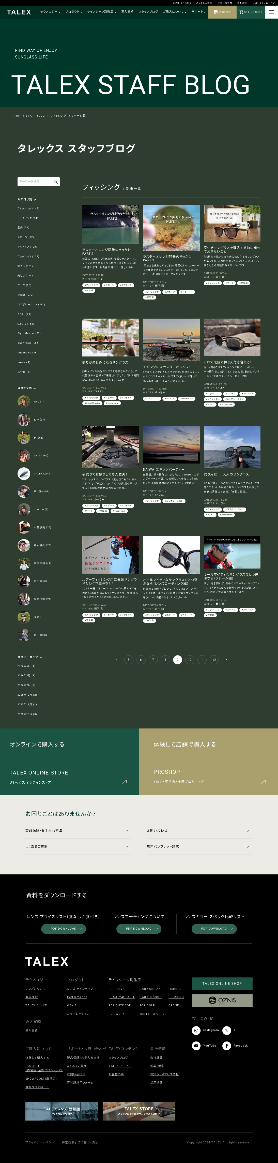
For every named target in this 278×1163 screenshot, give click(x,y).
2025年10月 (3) (27, 714)
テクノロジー (50, 11)
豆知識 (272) (26, 294)
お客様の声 (116, 1074)
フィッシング (58, 115)
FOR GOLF (147, 1005)
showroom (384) (29, 342)
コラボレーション (78, 1014)
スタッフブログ (148, 11)
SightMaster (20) (29, 333)
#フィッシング (91, 285)
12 (214, 660)
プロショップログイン (264, 3)
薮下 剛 (98, 279)
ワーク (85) (25, 285)
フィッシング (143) (29, 208)
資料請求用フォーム (80, 1082)
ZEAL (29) (25, 314)
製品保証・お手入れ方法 (76, 830)
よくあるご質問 (204, 3)
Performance (77, 997)
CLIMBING (176, 997)
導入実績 (127, 11)
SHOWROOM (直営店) (41, 1078)
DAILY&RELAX (150, 989)
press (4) (24, 362)
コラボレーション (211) (31, 304)
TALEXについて (36, 1005)
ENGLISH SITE (182, 3)
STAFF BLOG (35, 115)
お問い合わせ (225, 3)
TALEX (98, 391)
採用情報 (156, 1082)
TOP (17, 115)
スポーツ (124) (27, 237)
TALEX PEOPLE (120, 1066)
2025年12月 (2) (27, 694)
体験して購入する (37, 1058)
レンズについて (35, 989)
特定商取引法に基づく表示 (80, 1142)
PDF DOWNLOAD (66, 928)
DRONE (173, 1005)
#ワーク (229, 283)
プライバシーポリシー (39, 1142)
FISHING (174, 989)
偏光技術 (31, 997)
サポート (199, 11)
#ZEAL (210, 404)
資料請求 (242, 3)
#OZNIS (170, 398)
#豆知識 (89, 290)
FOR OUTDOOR (120, 1005)
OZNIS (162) (26, 323)
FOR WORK (117, 1014)
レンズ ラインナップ (80, 989)
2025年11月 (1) (27, 704)
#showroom (112, 403)
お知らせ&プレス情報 (164, 1074)
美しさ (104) (25, 275)
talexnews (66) (28, 352)
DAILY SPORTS (151, 997)
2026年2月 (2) (27, 685)
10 (190, 660)
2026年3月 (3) (27, 675)
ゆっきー (160, 392)
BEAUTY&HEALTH (122, 997)
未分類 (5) (24, 371)
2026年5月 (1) (27, 666)
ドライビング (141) (29, 218)
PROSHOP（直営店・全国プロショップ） (44, 1068)
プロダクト (73, 11)
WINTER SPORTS (152, 1014)
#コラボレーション (234, 399)
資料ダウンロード (37, 1087)
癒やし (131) (25, 266)
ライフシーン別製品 (101, 11)
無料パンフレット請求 (198, 846)
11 (202, 660)
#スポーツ (109, 285)
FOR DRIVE (117, 989)
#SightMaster (92, 403)
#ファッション (213, 399)
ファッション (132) (28, 256)
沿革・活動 (157, 1066)
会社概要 (156, 1058)
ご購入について (175, 11)
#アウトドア (126, 285)
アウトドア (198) (28, 246)
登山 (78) (23, 227)
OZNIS (71, 1005)
